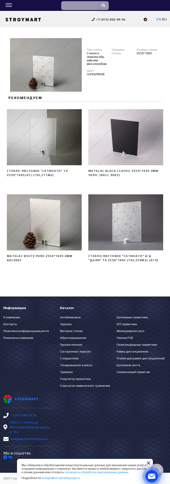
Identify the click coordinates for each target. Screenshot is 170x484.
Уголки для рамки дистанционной (141, 358)
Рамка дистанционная (132, 351)
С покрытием (69, 358)
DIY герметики (127, 324)
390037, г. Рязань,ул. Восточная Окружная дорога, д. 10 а (30, 427)
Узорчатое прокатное (75, 379)
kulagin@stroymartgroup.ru (29, 439)
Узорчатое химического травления (85, 385)
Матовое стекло (71, 331)
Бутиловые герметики (132, 317)
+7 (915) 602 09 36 (24, 415)
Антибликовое (70, 317)
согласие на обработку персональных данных (96, 472)
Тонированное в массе (76, 365)
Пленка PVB (125, 338)
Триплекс (66, 372)
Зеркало (66, 324)
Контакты (10, 324)
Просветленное (71, 344)
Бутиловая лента (128, 365)
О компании (11, 317)
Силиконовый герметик (133, 372)
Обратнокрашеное (73, 338)
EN (158, 19)
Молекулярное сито (130, 331)
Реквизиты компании (18, 338)
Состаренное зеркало (75, 351)
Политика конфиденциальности (26, 331)
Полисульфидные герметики (137, 344)
